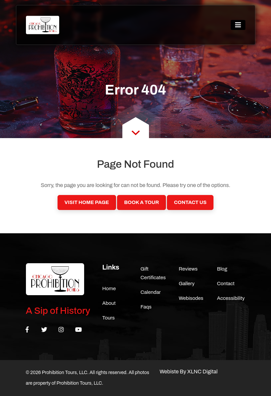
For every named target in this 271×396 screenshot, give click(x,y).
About (109, 303)
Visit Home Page (87, 202)
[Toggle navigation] (238, 25)
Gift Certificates (153, 273)
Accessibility (231, 298)
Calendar (151, 292)
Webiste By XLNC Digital (188, 371)
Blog (222, 269)
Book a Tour (141, 202)
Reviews (188, 269)
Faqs (146, 306)
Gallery (187, 283)
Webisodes (191, 298)
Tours (108, 317)
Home (109, 288)
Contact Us (190, 202)
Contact (226, 283)
